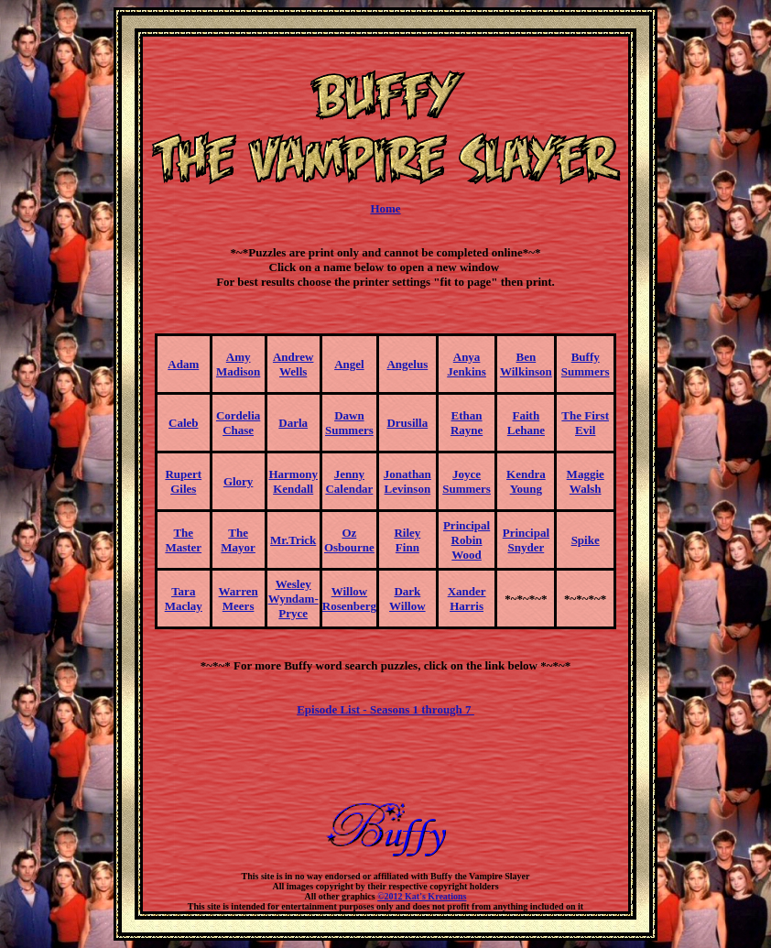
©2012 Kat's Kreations (421, 896)
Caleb (183, 423)
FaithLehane (526, 423)
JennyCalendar (349, 481)
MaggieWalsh (585, 481)
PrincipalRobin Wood (466, 539)
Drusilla (407, 423)
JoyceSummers (466, 481)
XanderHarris (467, 598)
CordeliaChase (238, 423)
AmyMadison (238, 364)
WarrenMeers (238, 598)
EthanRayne (467, 423)
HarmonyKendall (292, 481)
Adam (183, 364)
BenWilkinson (526, 364)
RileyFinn (407, 540)
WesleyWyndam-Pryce (293, 598)
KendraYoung (526, 481)
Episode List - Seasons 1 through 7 (385, 709)
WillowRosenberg (349, 598)
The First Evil (585, 423)
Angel (349, 364)
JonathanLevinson (407, 481)
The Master (183, 540)
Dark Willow (407, 598)
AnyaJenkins (466, 364)
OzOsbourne (349, 540)
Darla (293, 423)
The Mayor (238, 540)
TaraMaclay (183, 598)
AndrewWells (293, 364)
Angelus (407, 364)
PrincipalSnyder (526, 540)
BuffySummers (585, 364)
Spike (585, 540)
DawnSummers (349, 423)
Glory (238, 481)
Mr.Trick (293, 540)
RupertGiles (183, 481)
